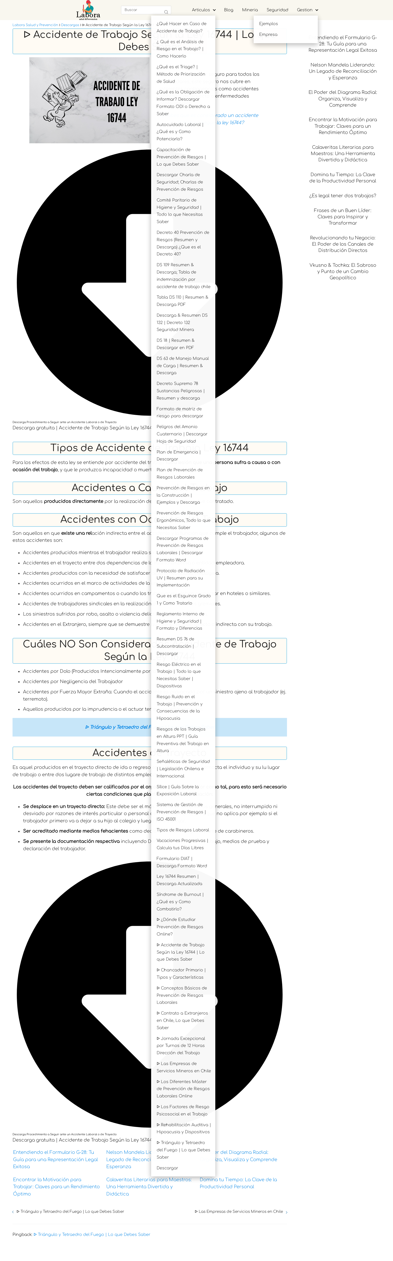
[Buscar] (166, 12)
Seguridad (277, 10)
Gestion (305, 10)
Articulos (201, 10)
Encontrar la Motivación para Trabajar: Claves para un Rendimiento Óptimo (56, 1187)
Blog (228, 10)
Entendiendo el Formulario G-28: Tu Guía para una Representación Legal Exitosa (55, 1159)
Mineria (250, 10)
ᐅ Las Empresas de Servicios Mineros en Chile (239, 1212)
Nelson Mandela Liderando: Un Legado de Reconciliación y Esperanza (142, 1159)
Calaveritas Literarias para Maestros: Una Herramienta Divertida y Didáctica (149, 1187)
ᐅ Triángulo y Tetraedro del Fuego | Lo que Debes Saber (70, 1212)
